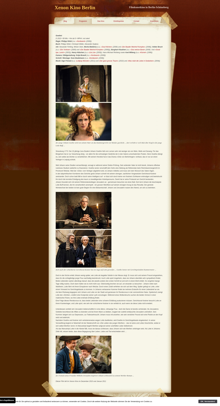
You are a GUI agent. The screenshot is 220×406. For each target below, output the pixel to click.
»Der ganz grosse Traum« (109, 61)
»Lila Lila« (92, 52)
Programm (83, 21)
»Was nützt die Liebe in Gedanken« (140, 61)
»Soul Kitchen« (106, 47)
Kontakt (136, 21)
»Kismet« (142, 52)
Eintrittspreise (119, 21)
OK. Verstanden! (207, 401)
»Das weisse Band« (137, 50)
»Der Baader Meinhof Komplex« (133, 47)
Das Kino (100, 21)
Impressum (154, 21)
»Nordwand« (81, 41)
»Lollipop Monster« (83, 61)
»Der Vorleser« (65, 50)
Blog (65, 21)
